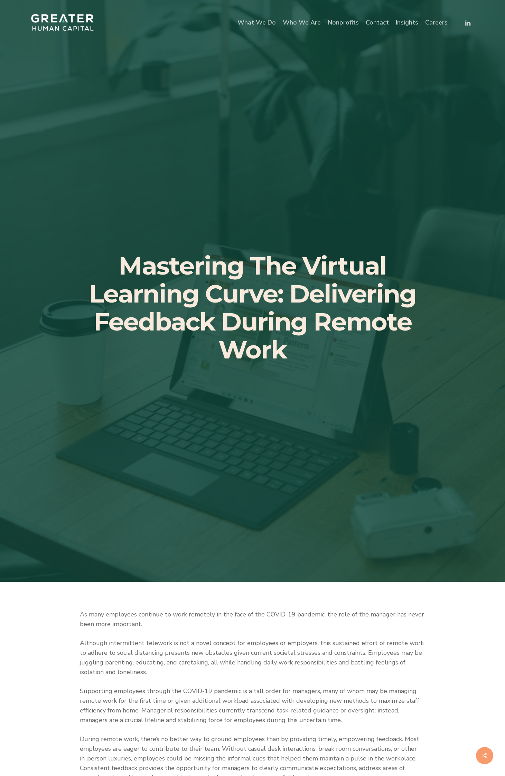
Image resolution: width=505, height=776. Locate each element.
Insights (407, 22)
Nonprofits (343, 22)
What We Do (256, 22)
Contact (377, 22)
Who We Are (302, 22)
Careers (436, 22)
